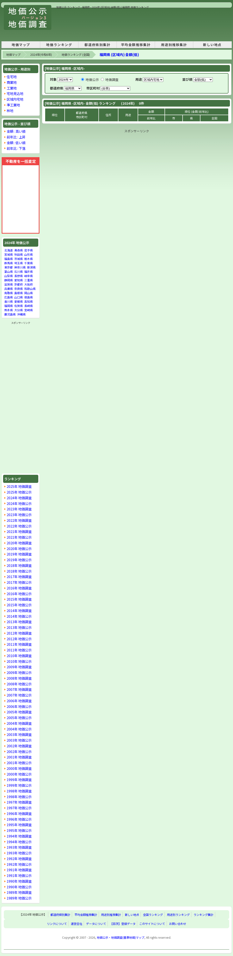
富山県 (8, 271)
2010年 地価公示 (19, 661)
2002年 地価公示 (19, 751)
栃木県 (28, 259)
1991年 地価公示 (19, 875)
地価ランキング (59, 44)
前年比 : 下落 (16, 148)
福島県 (8, 259)
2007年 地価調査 (19, 689)
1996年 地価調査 (19, 813)
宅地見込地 (15, 93)
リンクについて (57, 924)
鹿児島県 (10, 314)
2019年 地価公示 (19, 559)
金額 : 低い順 (16, 142)
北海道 (8, 250)
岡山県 (28, 293)
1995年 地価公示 (19, 830)
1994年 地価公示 (19, 841)
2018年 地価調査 (19, 565)
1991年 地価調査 (19, 869)
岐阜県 (28, 276)
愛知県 (18, 280)
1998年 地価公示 (19, 796)
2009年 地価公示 (19, 672)
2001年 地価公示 (19, 762)
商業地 (12, 82)
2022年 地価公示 (19, 525)
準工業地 (13, 104)
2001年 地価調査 (19, 756)
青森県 (18, 250)
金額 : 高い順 (16, 131)
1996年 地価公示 (19, 819)
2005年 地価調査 (19, 711)
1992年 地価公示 (19, 864)
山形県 (28, 254)
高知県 (28, 301)
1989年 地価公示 (19, 897)
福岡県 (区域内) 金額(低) (119, 54)
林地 (10, 110)
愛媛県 (18, 301)
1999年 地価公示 (19, 785)
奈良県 (18, 289)
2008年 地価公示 (19, 683)
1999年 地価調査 (19, 779)
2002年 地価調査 (19, 745)
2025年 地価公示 (19, 492)
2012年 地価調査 (19, 633)
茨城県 (18, 259)
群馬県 (8, 263)
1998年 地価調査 (19, 790)
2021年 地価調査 (19, 531)
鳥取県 (8, 293)
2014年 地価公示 (19, 616)
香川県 (8, 301)
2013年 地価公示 (19, 627)
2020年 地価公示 (19, 548)
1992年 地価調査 (19, 858)
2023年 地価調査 (19, 508)
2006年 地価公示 (19, 706)
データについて (96, 924)
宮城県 (8, 254)
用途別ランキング (178, 915)
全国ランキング (153, 915)
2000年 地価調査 (19, 768)
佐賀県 (18, 306)
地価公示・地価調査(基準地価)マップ (120, 937)
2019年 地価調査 (19, 553)
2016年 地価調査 (19, 587)
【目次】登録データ (123, 924)
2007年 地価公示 (19, 694)
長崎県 (28, 306)
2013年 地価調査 (19, 621)
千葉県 (28, 263)
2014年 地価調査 (19, 610)
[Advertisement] (72, 24)
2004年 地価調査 (19, 723)
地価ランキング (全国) (76, 54)
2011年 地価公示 (19, 649)
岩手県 (28, 250)
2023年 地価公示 (19, 514)
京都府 (18, 284)
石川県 (18, 271)
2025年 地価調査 (19, 486)
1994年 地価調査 (19, 836)
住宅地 (12, 76)
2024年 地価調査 (19, 497)
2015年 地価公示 (19, 604)
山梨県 (8, 276)
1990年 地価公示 (19, 886)
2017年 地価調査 (19, 576)
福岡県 (8, 306)
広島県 (8, 297)
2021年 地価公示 (19, 537)
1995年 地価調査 (19, 824)
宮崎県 (28, 310)
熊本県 (8, 310)
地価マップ (21, 44)
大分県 (18, 310)
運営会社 (76, 924)
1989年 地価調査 (19, 892)
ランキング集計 (204, 915)
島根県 (18, 293)
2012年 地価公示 (19, 638)
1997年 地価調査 (19, 802)
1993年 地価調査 (19, 847)
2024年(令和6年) (41, 54)
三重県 (28, 280)
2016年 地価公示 (19, 593)
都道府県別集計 (97, 44)
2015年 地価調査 (19, 599)
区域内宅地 (15, 99)
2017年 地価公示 (19, 582)
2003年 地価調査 (19, 734)
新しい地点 (212, 44)
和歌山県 (30, 289)
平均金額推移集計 (136, 44)
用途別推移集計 (174, 44)
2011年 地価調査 (19, 644)
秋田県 (18, 254)
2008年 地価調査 (19, 678)
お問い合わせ (177, 924)
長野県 (18, 276)
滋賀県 (8, 284)
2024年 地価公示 (19, 503)
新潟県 (31, 267)
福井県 (28, 271)
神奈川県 (20, 267)
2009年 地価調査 (19, 666)
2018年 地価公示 (19, 571)
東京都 (8, 267)
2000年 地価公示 (19, 774)
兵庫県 (8, 289)
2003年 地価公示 (19, 740)
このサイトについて (152, 924)
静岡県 (8, 280)
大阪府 (28, 284)
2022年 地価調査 (19, 520)
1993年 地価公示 (19, 852)
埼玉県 (18, 263)
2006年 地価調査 (19, 700)
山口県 (18, 297)
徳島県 (28, 297)
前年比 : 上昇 (16, 136)
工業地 (12, 87)
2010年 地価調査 (19, 655)
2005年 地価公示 (19, 717)
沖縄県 (21, 314)
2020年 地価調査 (19, 542)
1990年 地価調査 (19, 881)
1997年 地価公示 (19, 807)
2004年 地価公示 (19, 728)
